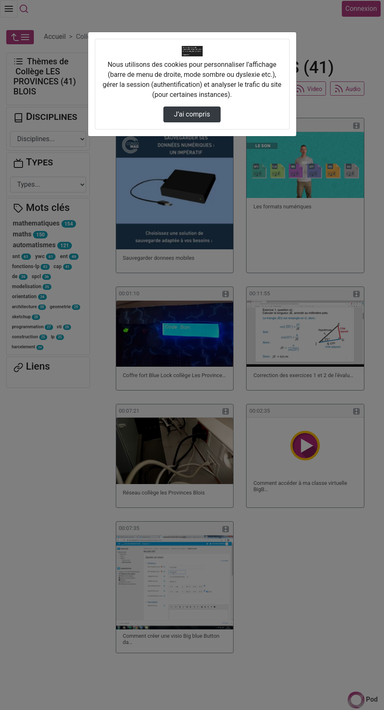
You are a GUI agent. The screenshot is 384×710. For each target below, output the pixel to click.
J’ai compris (192, 114)
